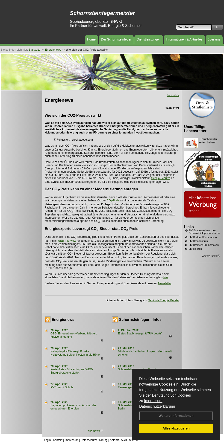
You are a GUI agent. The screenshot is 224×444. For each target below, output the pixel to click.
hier (165, 277)
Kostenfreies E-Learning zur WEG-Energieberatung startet (71, 371)
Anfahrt (114, 440)
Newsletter (164, 283)
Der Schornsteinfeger (116, 39)
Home (91, 39)
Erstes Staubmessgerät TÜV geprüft (140, 333)
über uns (214, 39)
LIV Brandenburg (198, 241)
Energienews (63, 320)
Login (47, 440)
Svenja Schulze (160, 178)
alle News (95, 431)
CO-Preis (113, 200)
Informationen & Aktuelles (184, 39)
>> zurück (173, 95)
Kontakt (57, 440)
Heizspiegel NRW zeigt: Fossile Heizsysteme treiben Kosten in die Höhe (75, 353)
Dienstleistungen (149, 39)
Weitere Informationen (176, 416)
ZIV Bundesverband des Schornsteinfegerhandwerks (204, 232)
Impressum (153, 401)
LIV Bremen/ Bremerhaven (204, 245)
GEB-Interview (67, 240)
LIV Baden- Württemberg (203, 237)
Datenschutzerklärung (157, 406)
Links (189, 227)
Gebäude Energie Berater (163, 300)
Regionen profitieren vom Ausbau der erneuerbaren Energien (73, 407)
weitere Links (211, 256)
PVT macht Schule (61, 387)
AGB (124, 440)
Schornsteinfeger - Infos (140, 320)
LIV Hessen (195, 248)
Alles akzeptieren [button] (176, 428)
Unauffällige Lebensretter (195, 129)
